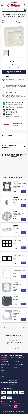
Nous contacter (5, 364)
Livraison (3, 370)
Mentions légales (6, 367)
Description (7, 136)
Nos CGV (16, 361)
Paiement (16, 367)
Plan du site (4, 373)
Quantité (14, 64)
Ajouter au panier (14, 72)
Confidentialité (18, 364)
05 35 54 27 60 (18, 116)
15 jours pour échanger (14, 343)
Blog (2, 376)
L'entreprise (4, 361)
